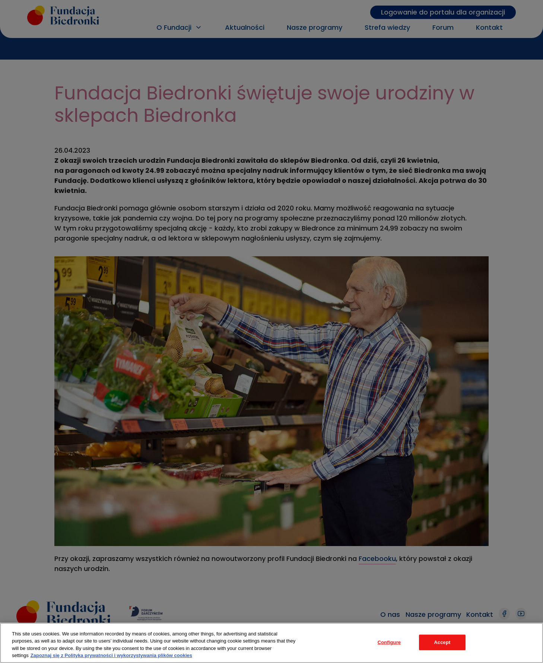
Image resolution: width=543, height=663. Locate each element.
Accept (442, 642)
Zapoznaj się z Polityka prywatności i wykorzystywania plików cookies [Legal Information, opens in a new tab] (111, 655)
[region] (271, 643)
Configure (389, 642)
